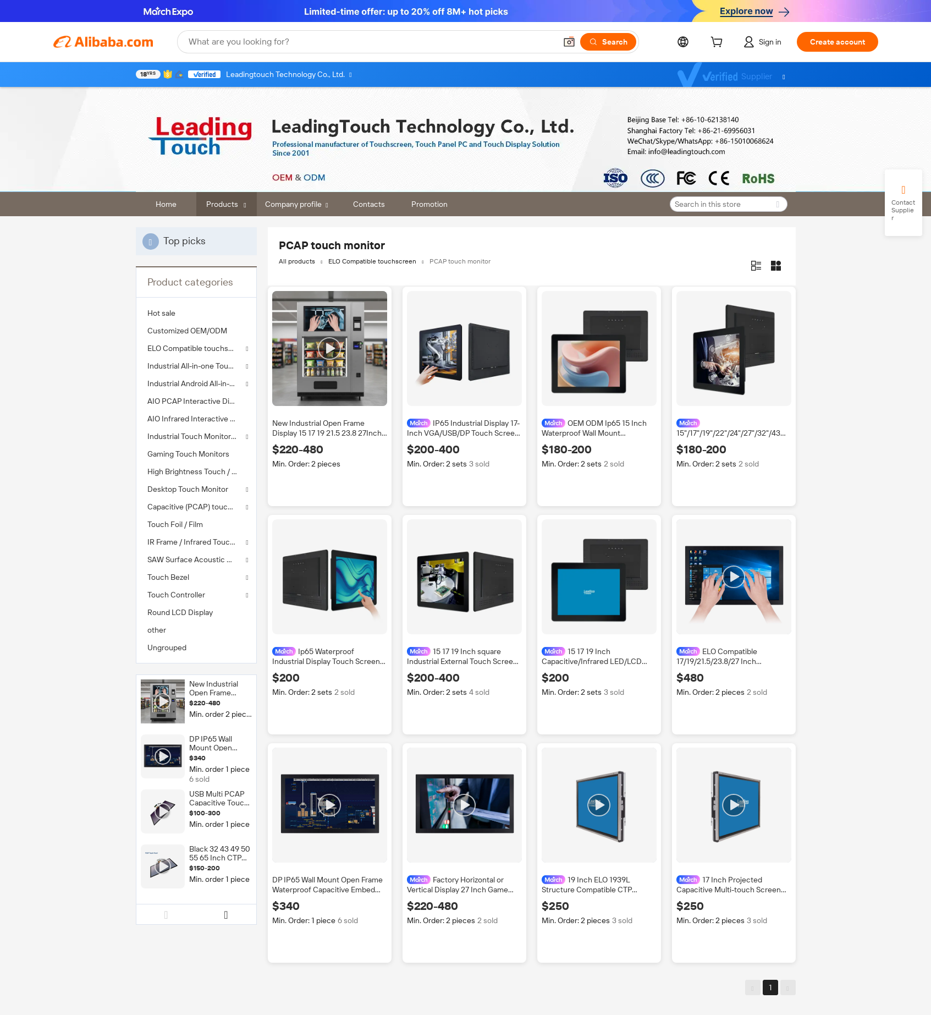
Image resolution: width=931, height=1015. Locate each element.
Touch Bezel (168, 577)
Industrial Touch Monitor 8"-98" (196, 436)
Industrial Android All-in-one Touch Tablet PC (196, 383)
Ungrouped (166, 647)
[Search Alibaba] (371, 42)
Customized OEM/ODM (187, 330)
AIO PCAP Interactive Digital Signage (196, 401)
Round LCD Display (180, 612)
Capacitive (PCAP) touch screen (196, 506)
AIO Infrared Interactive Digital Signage (196, 418)
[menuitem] (196, 313)
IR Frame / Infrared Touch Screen (196, 541)
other (156, 630)
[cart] (718, 43)
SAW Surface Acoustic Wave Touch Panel (196, 559)
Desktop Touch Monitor (187, 489)
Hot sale (161, 313)
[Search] (608, 42)
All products (297, 261)
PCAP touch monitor (460, 261)
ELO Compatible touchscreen (196, 348)
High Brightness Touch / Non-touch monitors (196, 471)
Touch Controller (176, 594)
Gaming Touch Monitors (188, 453)
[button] (569, 41)
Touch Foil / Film (175, 524)
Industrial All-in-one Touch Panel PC (196, 365)
